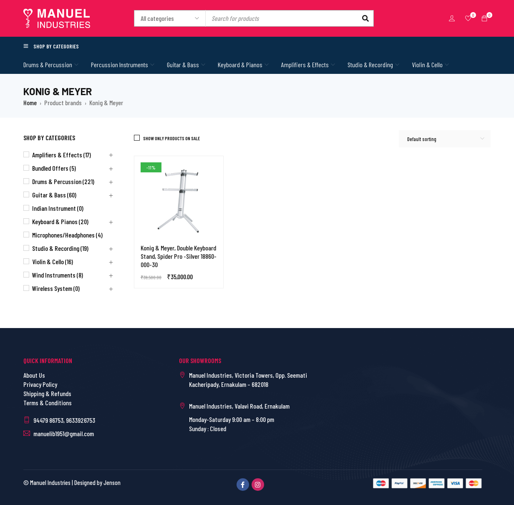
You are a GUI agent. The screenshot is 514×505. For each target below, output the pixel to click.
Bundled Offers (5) (54, 168)
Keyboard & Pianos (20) (60, 221)
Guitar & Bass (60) (54, 195)
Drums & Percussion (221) (63, 181)
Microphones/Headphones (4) (67, 235)
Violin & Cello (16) (52, 261)
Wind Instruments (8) (57, 275)
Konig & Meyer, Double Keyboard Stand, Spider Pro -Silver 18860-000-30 (179, 256)
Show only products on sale (171, 138)
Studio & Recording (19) (60, 248)
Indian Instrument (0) (57, 208)
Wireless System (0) (56, 288)
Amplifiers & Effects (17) (61, 155)
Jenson (112, 482)
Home (30, 102)
